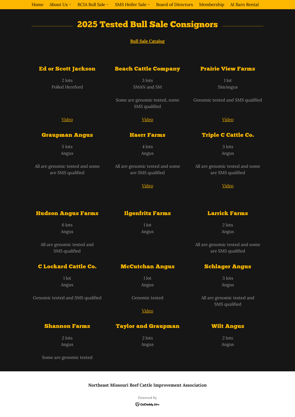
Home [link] (37, 4)
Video (67, 119)
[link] (147, 403)
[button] (60, 4)
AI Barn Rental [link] (244, 4)
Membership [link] (211, 4)
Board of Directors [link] (174, 4)
